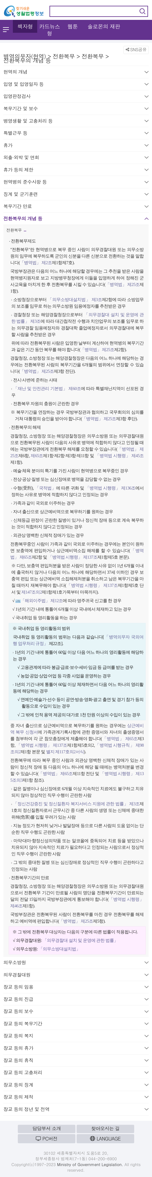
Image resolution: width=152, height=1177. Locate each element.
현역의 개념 (76, 72)
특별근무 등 (76, 133)
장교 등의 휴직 (76, 1061)
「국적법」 (45, 488)
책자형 (25, 26)
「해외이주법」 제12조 (42, 600)
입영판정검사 (76, 97)
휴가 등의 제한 (76, 170)
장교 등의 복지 (76, 1036)
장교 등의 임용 (76, 987)
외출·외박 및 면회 (76, 158)
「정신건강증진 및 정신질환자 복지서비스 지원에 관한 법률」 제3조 (76, 803)
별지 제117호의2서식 (64, 751)
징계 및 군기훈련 (76, 195)
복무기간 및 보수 (76, 109)
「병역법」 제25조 (122, 284)
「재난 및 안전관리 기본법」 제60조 (47, 388)
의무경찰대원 (76, 975)
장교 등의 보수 (76, 1012)
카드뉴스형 (49, 29)
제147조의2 (31, 592)
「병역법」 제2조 (36, 262)
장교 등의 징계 (76, 1085)
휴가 (76, 146)
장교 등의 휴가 (76, 1049)
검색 (142, 11)
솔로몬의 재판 (103, 26)
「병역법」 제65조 (120, 738)
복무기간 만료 (76, 207)
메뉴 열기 (6, 29)
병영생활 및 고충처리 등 (76, 121)
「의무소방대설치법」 (59, 948)
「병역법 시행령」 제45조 (119, 455)
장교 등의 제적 (76, 1097)
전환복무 (16, 231)
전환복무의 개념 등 (76, 219)
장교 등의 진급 (76, 1000)
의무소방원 (76, 963)
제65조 (36, 455)
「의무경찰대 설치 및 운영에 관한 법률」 (80, 940)
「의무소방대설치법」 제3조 (75, 299)
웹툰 (72, 26)
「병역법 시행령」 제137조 (72, 557)
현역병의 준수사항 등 (76, 182)
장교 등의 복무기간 (76, 1024)
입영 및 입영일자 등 (76, 85)
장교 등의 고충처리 (76, 1073)
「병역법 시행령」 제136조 (110, 488)
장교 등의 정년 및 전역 (76, 1110)
